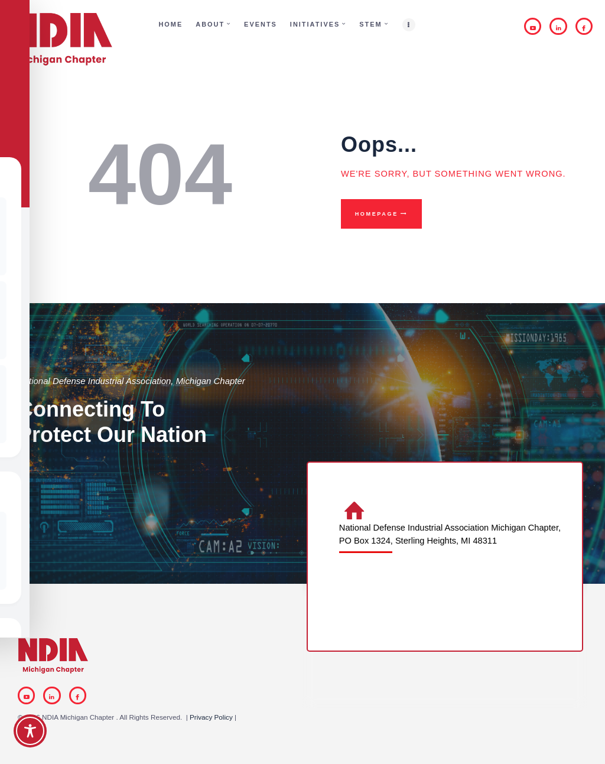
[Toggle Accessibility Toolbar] (30, 731)
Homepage (376, 214)
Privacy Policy (211, 717)
